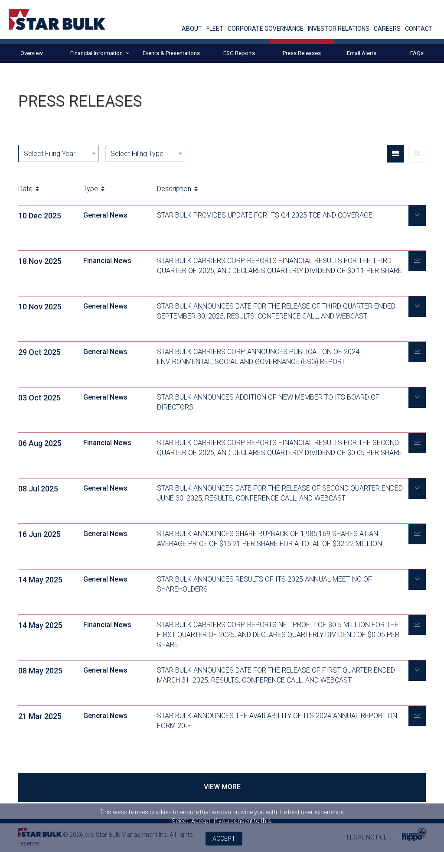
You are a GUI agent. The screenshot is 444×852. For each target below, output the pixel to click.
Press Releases (302, 53)
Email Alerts (361, 53)
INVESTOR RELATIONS (338, 29)
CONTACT (419, 29)
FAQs (417, 53)
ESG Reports (239, 53)
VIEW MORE (222, 787)
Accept (223, 838)
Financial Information (99, 53)
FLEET (214, 29)
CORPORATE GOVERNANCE (266, 29)
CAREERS (387, 29)
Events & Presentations (171, 53)
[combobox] (58, 153)
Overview (31, 53)
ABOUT (192, 29)
